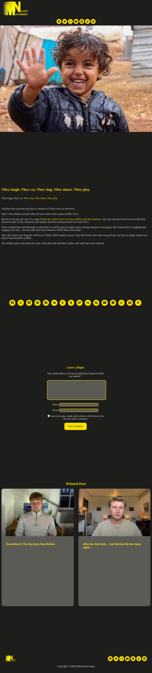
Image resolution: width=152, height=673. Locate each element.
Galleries (96, 8)
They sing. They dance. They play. (41, 198)
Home (47, 8)
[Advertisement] (76, 155)
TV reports (58, 8)
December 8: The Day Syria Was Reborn (30, 547)
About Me (118, 8)
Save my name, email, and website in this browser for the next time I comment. (77, 421)
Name (55, 408)
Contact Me (131, 8)
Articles (107, 8)
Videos (86, 8)
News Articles (73, 8)
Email (55, 414)
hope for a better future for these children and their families (71, 219)
